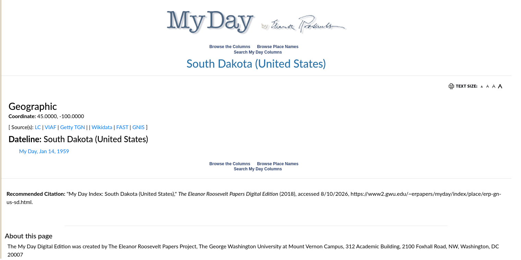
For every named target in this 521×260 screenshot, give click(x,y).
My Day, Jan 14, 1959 (44, 151)
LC (38, 127)
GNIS (138, 127)
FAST (122, 127)
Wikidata (102, 127)
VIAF (50, 127)
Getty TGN (72, 127)
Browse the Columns (229, 46)
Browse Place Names (278, 46)
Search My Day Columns (258, 52)
